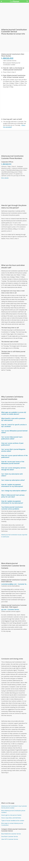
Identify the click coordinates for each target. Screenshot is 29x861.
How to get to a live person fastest (11, 815)
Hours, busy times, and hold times (11, 818)
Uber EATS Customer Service (9, 839)
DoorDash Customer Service (9, 836)
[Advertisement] (14, 102)
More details (5, 178)
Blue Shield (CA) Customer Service (11, 834)
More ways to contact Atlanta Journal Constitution (12, 824)
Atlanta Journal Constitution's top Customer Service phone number (14, 807)
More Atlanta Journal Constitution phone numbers (13, 811)
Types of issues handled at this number (12, 820)
